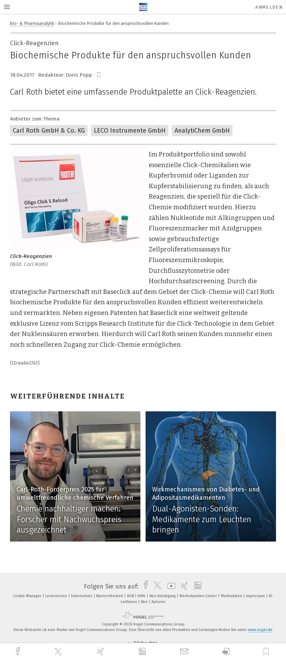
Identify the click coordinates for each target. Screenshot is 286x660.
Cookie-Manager (27, 596)
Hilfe (142, 596)
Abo (145, 602)
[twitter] (59, 652)
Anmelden (269, 7)
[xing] (101, 651)
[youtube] (169, 586)
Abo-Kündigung (163, 596)
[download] (226, 651)
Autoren (158, 602)
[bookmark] (98, 75)
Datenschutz (82, 596)
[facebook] (18, 651)
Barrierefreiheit (110, 596)
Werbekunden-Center (198, 596)
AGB (131, 596)
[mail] (185, 651)
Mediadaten (232, 596)
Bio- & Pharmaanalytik (32, 23)
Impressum (256, 596)
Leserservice (56, 596)
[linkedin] (143, 651)
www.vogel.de (260, 630)
